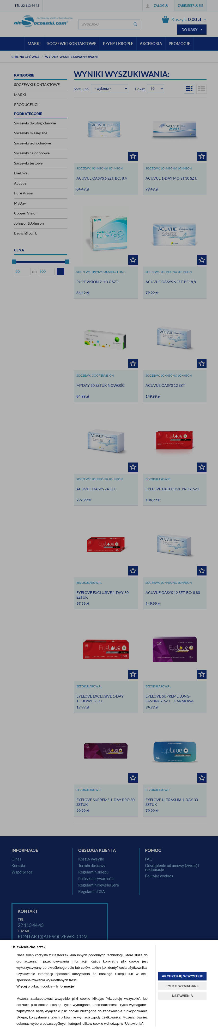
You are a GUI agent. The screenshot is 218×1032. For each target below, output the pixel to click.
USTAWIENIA (182, 996)
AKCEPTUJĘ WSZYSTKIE (182, 976)
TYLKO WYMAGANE (182, 986)
